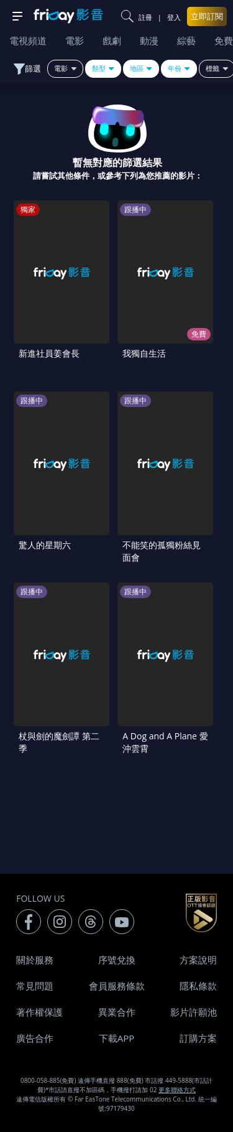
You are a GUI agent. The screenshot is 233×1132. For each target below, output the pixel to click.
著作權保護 (39, 1012)
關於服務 (34, 959)
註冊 (145, 17)
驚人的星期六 (45, 545)
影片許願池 (193, 1012)
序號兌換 (116, 959)
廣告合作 (34, 1038)
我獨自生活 (144, 353)
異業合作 (116, 1012)
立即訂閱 (207, 16)
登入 (174, 17)
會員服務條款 (117, 986)
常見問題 (34, 986)
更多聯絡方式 (177, 1089)
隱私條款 (198, 986)
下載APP (117, 1038)
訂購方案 (198, 1038)
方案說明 (198, 959)
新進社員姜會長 (49, 353)
